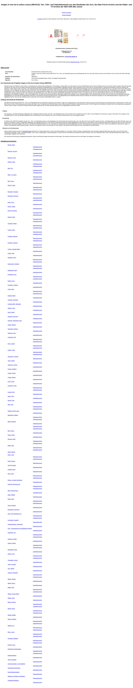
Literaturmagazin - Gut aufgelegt (16, 663)
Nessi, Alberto (11, 452)
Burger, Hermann (12, 210)
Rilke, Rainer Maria (13, 490)
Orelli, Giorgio (11, 461)
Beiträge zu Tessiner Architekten (16, 676)
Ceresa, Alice (11, 230)
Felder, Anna (11, 281)
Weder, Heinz (11, 608)
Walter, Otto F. (11, 583)
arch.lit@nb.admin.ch (71, 56)
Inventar (39, 19)
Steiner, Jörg (11, 554)
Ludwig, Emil (11, 392)
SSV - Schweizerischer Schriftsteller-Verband (20, 528)
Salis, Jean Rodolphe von (14, 513)
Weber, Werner (12, 602)
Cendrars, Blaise (12, 223)
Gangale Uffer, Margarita (14, 304)
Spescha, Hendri (12, 539)
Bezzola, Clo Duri (12, 151)
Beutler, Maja (11, 145)
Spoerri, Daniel (12, 543)
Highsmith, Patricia (13, 329)
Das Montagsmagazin (13, 672)
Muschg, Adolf (11, 439)
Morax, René (11, 435)
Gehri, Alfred (11, 312)
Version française (66, 12)
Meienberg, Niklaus (13, 415)
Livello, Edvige (12, 377)
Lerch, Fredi (11, 381)
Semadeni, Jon (12, 532)
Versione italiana (66, 15)
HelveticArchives (74, 62)
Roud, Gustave (12, 505)
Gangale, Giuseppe (13, 300)
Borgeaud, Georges (13, 196)
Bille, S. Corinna (12, 174)
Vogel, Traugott (12, 564)
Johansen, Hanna (12, 365)
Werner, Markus (12, 619)
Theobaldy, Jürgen (13, 560)
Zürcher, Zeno (11, 645)
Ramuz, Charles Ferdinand (15, 480)
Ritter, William (11, 495)
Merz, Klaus (11, 431)
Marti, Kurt (10, 404)
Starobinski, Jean (12, 549)
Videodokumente (37, 147)
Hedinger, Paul (12, 333)
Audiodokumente (37, 149)
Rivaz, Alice (11, 499)
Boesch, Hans (11, 185)
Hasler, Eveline (12, 325)
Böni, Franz (11, 181)
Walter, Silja (11, 587)
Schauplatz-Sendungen (14, 668)
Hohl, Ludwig (11, 343)
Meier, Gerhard (12, 421)
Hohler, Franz (11, 350)
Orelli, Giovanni (12, 465)
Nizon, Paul (11, 454)
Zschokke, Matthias (13, 638)
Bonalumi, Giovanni (13, 191)
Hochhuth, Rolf (12, 337)
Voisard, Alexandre (13, 572)
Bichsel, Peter (11, 162)
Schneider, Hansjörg (13, 520)
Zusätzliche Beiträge (13, 680)
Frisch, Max (11, 289)
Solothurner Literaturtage (14, 649)
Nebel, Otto (11, 445)
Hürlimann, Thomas (13, 356)
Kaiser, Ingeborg (12, 369)
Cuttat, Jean (11, 253)
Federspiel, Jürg (12, 274)
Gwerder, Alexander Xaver (15, 320)
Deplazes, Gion (12, 257)
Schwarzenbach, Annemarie (15, 524)
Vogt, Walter (11, 568)
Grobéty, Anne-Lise (13, 316)
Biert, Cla (10, 168)
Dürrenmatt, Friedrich (13, 264)
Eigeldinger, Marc (12, 270)
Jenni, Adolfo (11, 360)
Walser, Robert (12, 579)
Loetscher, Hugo (12, 385)
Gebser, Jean (11, 308)
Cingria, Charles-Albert (14, 249)
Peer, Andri (11, 473)
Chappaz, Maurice (13, 236)
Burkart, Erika (11, 217)
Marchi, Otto (11, 400)
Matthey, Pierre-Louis (13, 411)
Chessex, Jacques (13, 242)
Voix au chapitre (12, 659)
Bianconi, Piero (12, 157)
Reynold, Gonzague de (14, 484)
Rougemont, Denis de (13, 509)
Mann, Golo (11, 396)
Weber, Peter (11, 598)
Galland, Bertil (11, 295)
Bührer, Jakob (11, 206)
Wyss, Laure (11, 632)
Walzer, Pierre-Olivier (13, 594)
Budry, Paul (11, 202)
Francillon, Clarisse (13, 285)
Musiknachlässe (12, 655)
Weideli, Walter (12, 615)
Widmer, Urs (11, 625)
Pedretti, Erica (11, 469)
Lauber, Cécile (11, 373)
